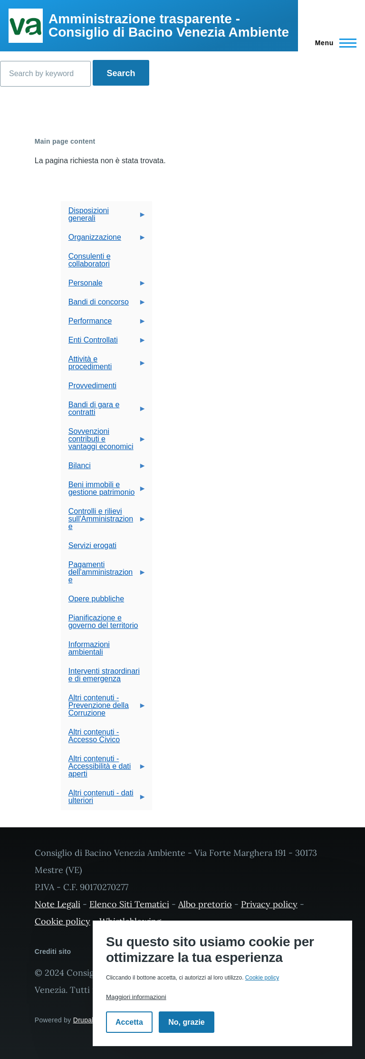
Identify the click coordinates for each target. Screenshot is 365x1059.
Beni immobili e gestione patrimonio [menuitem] (103, 491)
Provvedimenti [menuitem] (92, 386)
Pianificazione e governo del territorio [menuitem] (103, 621)
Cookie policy (62, 921)
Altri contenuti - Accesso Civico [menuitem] (94, 736)
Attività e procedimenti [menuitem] (103, 365)
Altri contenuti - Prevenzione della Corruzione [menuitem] (103, 708)
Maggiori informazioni (136, 996)
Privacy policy (269, 904)
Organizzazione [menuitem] (103, 240)
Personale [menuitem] (103, 286)
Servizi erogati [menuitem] (92, 545)
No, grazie (186, 1022)
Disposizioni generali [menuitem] (103, 217)
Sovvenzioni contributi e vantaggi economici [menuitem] (103, 441)
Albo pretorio (205, 904)
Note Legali (57, 904)
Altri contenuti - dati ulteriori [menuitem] (103, 799)
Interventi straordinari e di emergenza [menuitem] (104, 675)
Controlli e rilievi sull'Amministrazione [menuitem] (103, 521)
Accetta (129, 1022)
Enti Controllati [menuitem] (103, 343)
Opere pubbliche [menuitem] (96, 599)
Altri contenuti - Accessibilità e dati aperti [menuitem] (103, 769)
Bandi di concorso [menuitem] (103, 305)
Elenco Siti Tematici (129, 904)
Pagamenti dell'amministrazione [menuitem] (103, 574)
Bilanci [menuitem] (103, 468)
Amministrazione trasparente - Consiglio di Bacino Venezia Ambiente (168, 25)
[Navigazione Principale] (333, 42)
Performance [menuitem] (103, 324)
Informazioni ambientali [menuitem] (89, 648)
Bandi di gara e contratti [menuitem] (103, 411)
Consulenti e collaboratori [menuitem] (89, 260)
